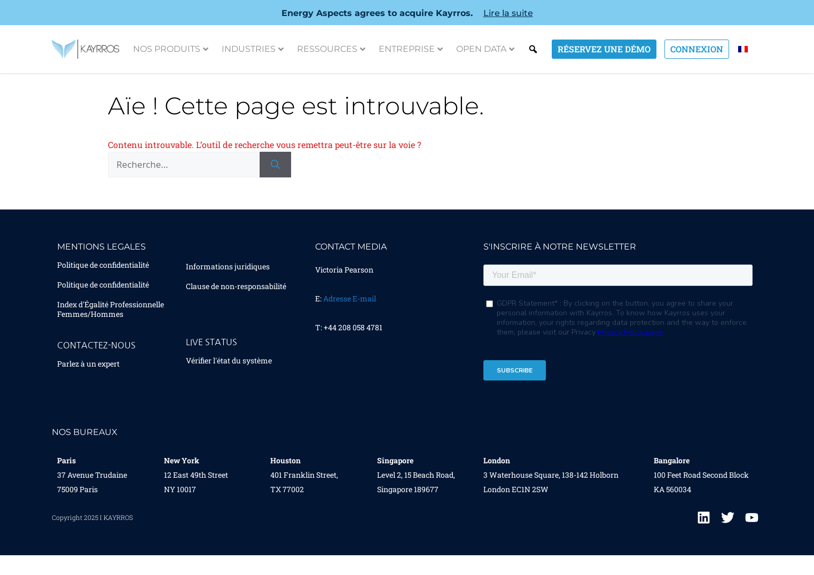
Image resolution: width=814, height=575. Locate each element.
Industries (253, 49)
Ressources (331, 49)
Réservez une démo (604, 49)
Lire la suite (508, 13)
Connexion (696, 49)
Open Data (485, 49)
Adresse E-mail (349, 313)
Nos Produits (170, 49)
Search (533, 49)
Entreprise (411, 49)
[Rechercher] (275, 179)
